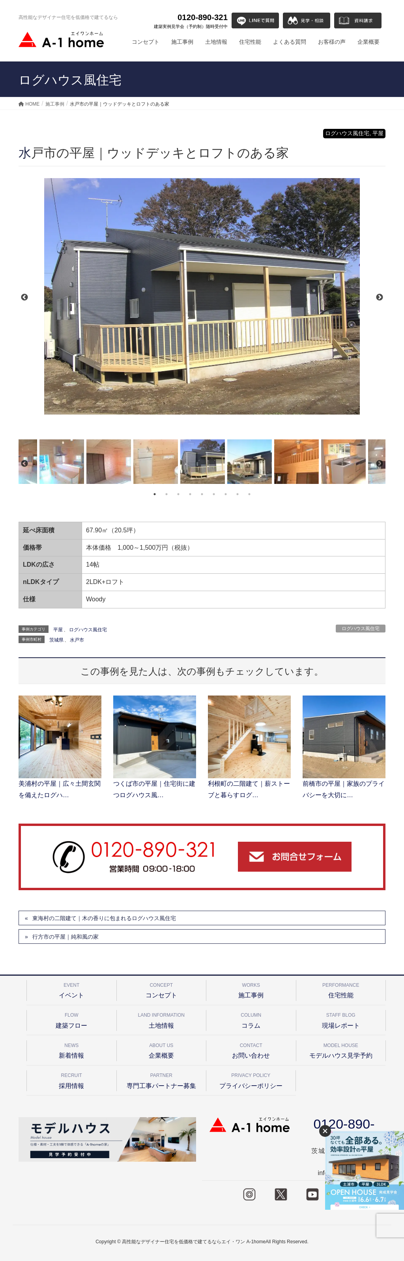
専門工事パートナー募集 (161, 1079)
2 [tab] (166, 494)
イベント (71, 989)
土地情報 (161, 1019)
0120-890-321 (191, 21)
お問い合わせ (251, 1049)
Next (379, 297)
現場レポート (341, 1019)
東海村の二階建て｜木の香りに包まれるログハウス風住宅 (104, 918)
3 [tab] (178, 494)
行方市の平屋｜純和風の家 (65, 937)
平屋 (58, 629)
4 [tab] (190, 494)
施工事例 (251, 989)
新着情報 (71, 1049)
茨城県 (56, 640)
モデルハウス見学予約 (341, 1049)
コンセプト (161, 989)
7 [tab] (226, 494)
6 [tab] (214, 494)
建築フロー (71, 1019)
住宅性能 (341, 989)
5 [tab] (202, 494)
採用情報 (71, 1079)
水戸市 (77, 640)
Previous (24, 297)
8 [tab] (237, 494)
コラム (251, 1019)
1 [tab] (155, 494)
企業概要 (161, 1049)
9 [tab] (249, 494)
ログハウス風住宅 (361, 628)
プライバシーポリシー (251, 1079)
